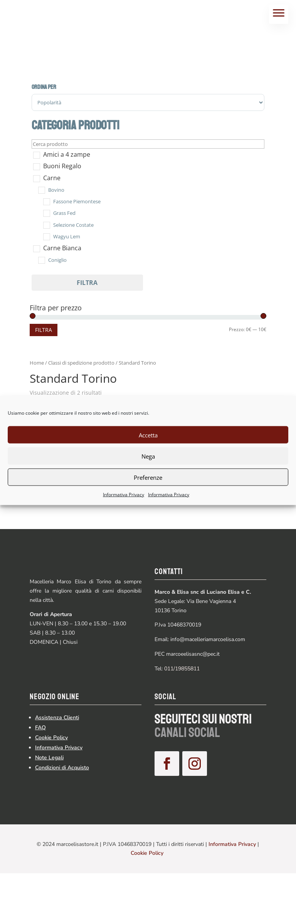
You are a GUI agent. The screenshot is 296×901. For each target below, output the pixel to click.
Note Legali (49, 785)
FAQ (40, 755)
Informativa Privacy (123, 494)
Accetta (148, 435)
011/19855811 (182, 668)
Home (37, 362)
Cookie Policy (51, 765)
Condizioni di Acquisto (62, 795)
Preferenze (148, 477)
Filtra (87, 282)
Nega (148, 456)
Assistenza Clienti (57, 745)
